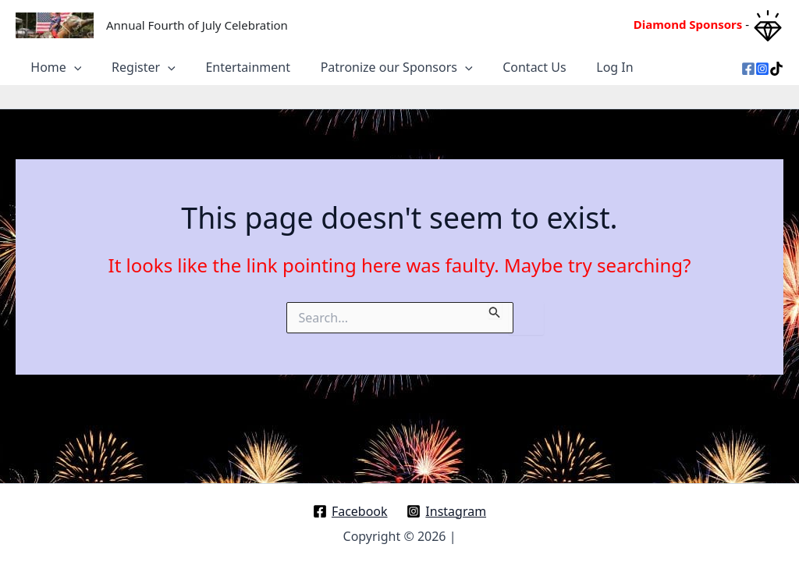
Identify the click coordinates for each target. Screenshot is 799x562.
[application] (72, 62)
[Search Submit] (494, 299)
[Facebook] (748, 64)
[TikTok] (776, 64)
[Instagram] (762, 64)
